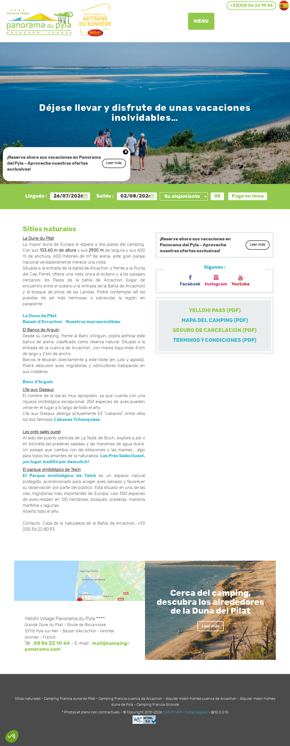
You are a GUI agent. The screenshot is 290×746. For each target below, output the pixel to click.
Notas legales (196, 712)
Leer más (114, 163)
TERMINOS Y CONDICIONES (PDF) (214, 340)
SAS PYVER (172, 712)
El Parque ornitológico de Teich (59, 476)
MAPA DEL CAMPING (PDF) (215, 320)
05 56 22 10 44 (52, 643)
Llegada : (36, 196)
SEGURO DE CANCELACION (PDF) (215, 330)
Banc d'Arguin (38, 382)
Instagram (216, 280)
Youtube (240, 280)
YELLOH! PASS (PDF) (215, 310)
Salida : (105, 196)
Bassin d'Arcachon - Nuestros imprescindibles (71, 322)
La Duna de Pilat (40, 316)
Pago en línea (248, 196)
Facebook (190, 280)
